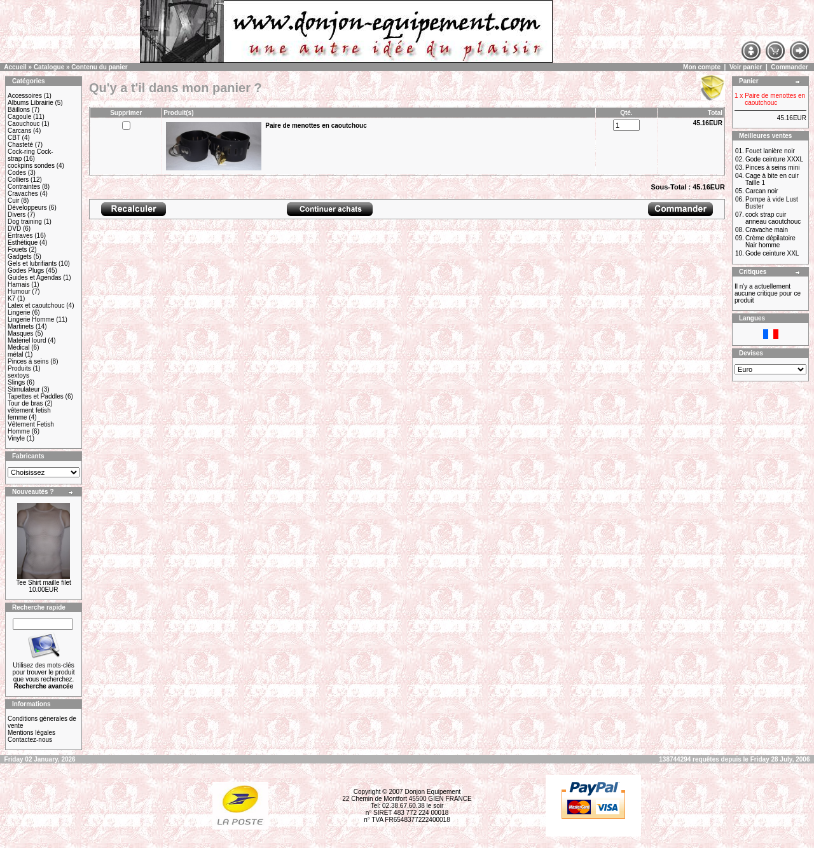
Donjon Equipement (432, 791)
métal (15, 354)
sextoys (18, 375)
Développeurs (27, 207)
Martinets (21, 326)
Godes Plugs (26, 270)
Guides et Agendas (35, 277)
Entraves (20, 235)
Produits (19, 368)
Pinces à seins (28, 361)
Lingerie (19, 312)
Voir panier (745, 67)
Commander (789, 67)
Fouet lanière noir (770, 150)
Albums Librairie (30, 102)
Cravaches (23, 193)
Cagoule (19, 116)
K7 (11, 298)
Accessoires (25, 95)
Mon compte (702, 67)
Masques (21, 333)
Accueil (15, 67)
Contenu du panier (99, 67)
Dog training (25, 221)
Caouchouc (24, 123)
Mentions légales (31, 732)
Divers (16, 214)
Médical (18, 347)
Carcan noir (761, 191)
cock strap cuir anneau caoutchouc (773, 218)
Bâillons (19, 109)
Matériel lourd (27, 340)
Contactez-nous (30, 739)
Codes (17, 172)
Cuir (13, 200)
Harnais (18, 284)
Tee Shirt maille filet (43, 582)
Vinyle (16, 438)
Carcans (19, 130)
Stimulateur (24, 389)
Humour (19, 291)
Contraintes (24, 186)
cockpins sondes (31, 165)
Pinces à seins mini (772, 167)
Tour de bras (25, 403)
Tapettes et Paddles (36, 396)
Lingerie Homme (31, 319)
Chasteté (20, 144)
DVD (14, 228)
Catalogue (49, 67)
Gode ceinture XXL (772, 253)
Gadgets (20, 256)
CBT (14, 137)
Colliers (18, 179)
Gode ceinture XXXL (774, 159)
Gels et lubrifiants (32, 263)
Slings (16, 382)
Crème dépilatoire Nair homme (770, 242)
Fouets (17, 249)
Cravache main (766, 229)
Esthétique (23, 242)
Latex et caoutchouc (36, 305)
